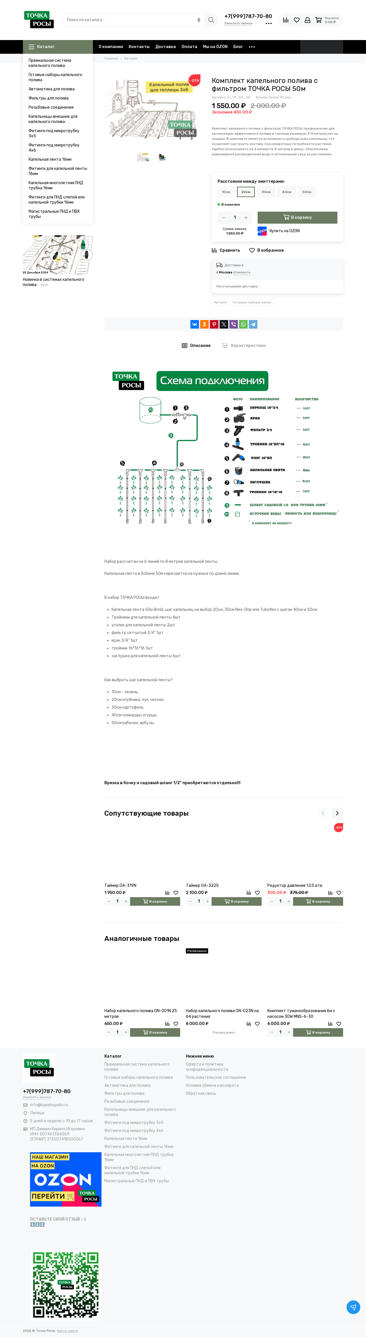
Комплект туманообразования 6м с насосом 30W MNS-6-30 (301, 1013)
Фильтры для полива (49, 98)
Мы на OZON (215, 46)
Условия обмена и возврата (212, 1085)
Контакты (139, 46)
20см (245, 192)
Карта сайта (67, 1331)
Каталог (41, 46)
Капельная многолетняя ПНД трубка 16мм (56, 185)
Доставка (165, 46)
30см (266, 192)
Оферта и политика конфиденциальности (207, 1067)
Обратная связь (201, 1093)
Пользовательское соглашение (216, 1077)
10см (226, 192)
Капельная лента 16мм (50, 159)
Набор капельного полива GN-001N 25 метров (140, 1013)
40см (286, 192)
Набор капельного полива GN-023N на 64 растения (222, 1013)
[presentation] (323, 813)
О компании (111, 46)
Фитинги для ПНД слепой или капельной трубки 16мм (57, 200)
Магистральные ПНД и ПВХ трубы (54, 214)
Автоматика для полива (52, 89)
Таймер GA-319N (120, 885)
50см (307, 192)
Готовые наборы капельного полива (55, 77)
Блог (238, 46)
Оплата (189, 46)
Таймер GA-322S (202, 885)
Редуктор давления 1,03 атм (294, 885)
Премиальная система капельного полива (50, 63)
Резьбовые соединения (51, 107)
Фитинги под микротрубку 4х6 (54, 148)
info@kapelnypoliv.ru (49, 1104)
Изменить (242, 272)
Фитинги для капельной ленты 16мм (58, 171)
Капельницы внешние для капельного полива (53, 119)
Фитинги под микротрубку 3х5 (54, 133)
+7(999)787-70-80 (248, 16)
